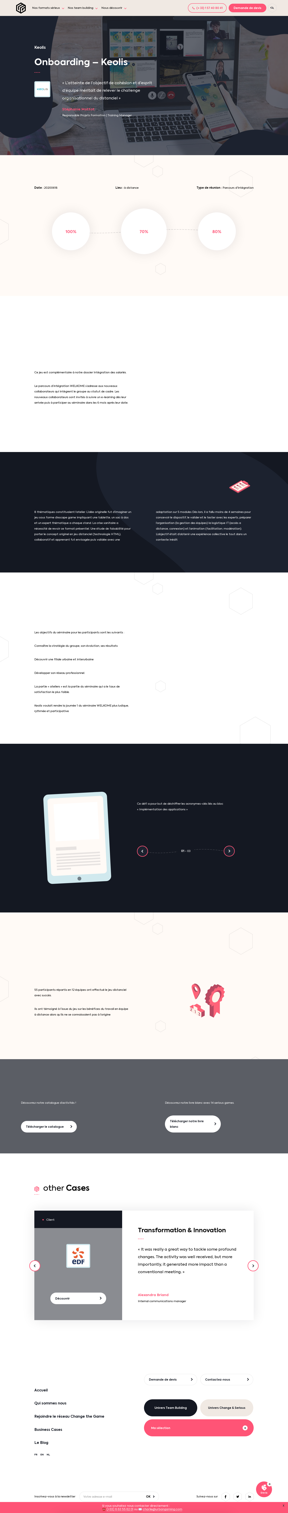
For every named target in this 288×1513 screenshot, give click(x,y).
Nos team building (80, 8)
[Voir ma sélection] (264, 1489)
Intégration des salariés (110, 372)
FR (35, 1454)
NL (48, 1454)
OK (148, 1496)
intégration (61, 386)
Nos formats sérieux (46, 8)
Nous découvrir (111, 8)
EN (42, 1454)
